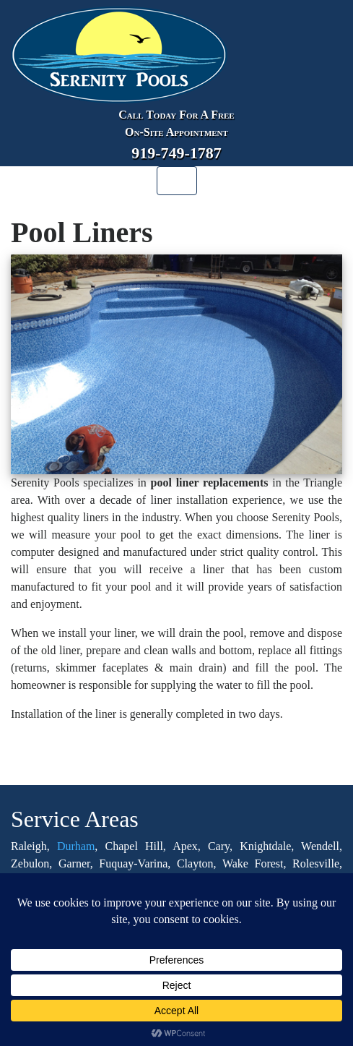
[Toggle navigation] (177, 180)
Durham (76, 846)
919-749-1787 (176, 153)
